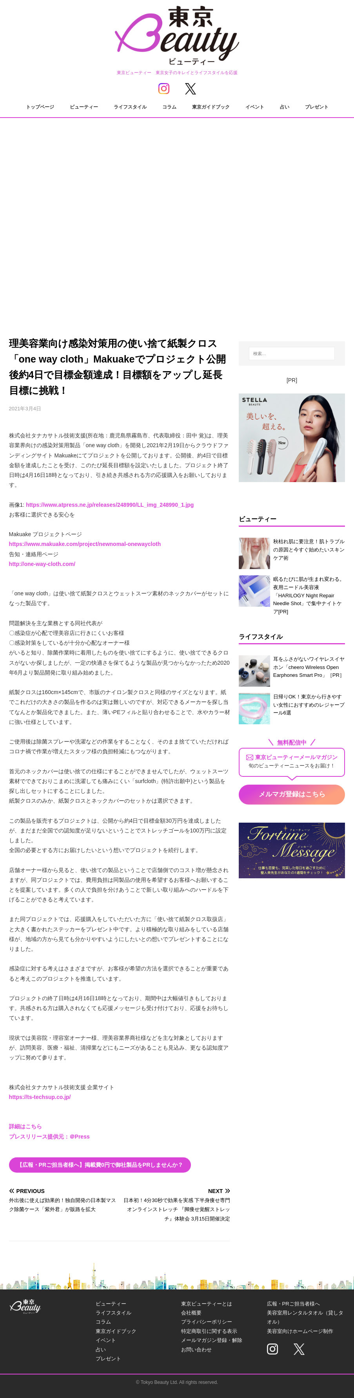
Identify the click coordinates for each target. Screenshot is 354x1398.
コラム (169, 107)
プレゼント (317, 107)
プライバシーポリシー (206, 1322)
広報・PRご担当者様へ (293, 1304)
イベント (254, 107)
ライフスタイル (130, 107)
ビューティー (84, 107)
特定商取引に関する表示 (209, 1331)
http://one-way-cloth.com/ (42, 564)
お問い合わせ (196, 1350)
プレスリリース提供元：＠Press (49, 1136)
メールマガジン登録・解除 (211, 1340)
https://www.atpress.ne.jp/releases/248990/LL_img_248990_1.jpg (110, 505)
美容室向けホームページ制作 (300, 1331)
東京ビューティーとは (206, 1304)
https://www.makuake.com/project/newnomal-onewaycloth (85, 544)
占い (284, 107)
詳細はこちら (25, 1126)
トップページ (40, 107)
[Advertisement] (177, 255)
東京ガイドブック (211, 107)
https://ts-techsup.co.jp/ (40, 1097)
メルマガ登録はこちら (292, 794)
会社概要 (191, 1313)
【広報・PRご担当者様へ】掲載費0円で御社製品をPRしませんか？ (100, 1165)
